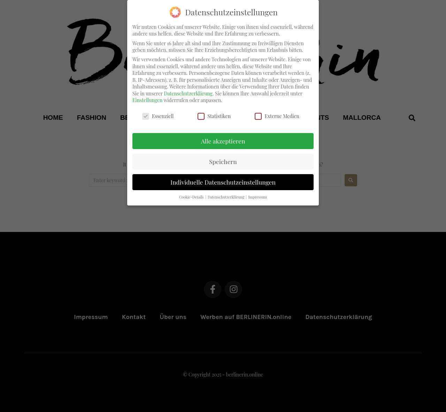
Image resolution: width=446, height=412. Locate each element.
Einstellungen (147, 96)
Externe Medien (277, 112)
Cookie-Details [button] (192, 193)
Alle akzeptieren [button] (223, 137)
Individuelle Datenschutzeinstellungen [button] (223, 178)
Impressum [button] (257, 193)
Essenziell (158, 112)
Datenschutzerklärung (188, 89)
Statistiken (214, 112)
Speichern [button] (223, 157)
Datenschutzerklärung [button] (226, 193)
